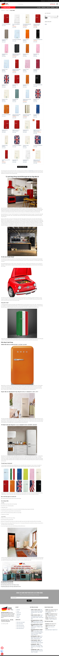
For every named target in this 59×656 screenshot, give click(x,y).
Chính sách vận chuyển (21, 622)
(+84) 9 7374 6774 (39, 622)
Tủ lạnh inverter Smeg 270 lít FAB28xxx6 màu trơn (37, 130)
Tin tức (18, 611)
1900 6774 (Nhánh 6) (51, 616)
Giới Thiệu (38, 7)
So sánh (4, 25)
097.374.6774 (52, 4)
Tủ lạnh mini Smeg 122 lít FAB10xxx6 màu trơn (15, 130)
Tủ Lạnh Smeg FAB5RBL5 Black (37, 84)
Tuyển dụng (19, 614)
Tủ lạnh (7, 10)
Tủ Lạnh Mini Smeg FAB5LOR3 (6, 114)
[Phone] (2, 654)
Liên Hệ (57, 7)
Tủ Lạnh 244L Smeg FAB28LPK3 (36, 55)
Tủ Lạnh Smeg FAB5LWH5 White (16, 25)
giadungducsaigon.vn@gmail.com (51, 629)
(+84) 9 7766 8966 (34, 652)
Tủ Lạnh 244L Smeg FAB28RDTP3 (4, 40)
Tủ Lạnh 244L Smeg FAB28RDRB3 (36, 70)
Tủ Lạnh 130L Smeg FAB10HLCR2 (15, 160)
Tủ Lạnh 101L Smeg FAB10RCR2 (4, 100)
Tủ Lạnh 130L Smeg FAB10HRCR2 (25, 130)
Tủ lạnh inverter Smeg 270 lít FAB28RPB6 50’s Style (16, 115)
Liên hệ (18, 617)
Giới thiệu (18, 609)
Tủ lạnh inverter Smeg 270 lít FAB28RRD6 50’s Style (16, 70)
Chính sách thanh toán (20, 626)
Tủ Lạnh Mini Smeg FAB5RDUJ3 (16, 145)
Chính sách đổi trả (20, 623)
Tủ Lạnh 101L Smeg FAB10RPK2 (25, 70)
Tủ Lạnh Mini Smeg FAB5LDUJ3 (37, 145)
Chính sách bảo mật (20, 628)
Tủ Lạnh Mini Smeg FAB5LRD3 (6, 24)
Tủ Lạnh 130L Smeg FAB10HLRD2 (4, 130)
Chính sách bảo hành (20, 625)
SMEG (46, 24)
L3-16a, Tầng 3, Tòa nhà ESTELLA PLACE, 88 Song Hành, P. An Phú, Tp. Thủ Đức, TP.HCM (37, 632)
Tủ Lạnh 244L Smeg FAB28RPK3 (4, 55)
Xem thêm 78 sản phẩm (22, 166)
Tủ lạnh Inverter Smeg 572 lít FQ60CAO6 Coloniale (16, 55)
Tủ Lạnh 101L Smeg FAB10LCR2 (25, 146)
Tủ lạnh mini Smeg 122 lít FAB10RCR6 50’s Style (36, 160)
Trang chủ (3, 10)
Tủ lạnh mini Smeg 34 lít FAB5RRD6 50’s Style (36, 25)
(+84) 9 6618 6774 (37, 638)
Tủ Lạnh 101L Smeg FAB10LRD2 (15, 85)
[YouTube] (7, 623)
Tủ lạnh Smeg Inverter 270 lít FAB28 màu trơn (27, 100)
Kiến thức (48, 7)
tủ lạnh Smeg (31, 170)
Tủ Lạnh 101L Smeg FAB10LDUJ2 (4, 85)
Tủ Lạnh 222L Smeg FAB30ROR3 (25, 55)
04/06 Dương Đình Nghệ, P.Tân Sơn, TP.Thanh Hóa (36, 641)
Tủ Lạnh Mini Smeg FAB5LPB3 (16, 39)
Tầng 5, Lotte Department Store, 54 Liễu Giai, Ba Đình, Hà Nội (37, 616)
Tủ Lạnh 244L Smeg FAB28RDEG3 (15, 100)
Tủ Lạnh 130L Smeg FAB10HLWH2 (25, 160)
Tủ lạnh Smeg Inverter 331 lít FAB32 (6, 160)
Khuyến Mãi (53, 7)
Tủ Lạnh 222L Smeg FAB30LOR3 (25, 85)
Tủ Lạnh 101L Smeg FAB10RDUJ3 (36, 100)
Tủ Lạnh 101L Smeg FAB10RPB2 (4, 70)
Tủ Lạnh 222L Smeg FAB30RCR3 (4, 146)
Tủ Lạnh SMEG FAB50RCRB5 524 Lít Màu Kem (27, 25)
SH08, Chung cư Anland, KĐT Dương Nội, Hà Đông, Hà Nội (37, 611)
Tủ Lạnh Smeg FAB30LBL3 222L (37, 39)
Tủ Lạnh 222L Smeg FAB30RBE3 (36, 115)
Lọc (46, 17)
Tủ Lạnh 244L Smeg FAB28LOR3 (25, 40)
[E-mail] (4, 623)
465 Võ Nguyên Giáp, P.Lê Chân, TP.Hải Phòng (36, 637)
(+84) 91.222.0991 (40, 642)
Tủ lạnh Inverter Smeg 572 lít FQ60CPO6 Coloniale (27, 115)
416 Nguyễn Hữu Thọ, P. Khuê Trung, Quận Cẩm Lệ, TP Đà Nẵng (36, 645)
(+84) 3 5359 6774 (34, 634)
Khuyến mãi (19, 612)
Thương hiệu (44, 7)
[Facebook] (2, 623)
